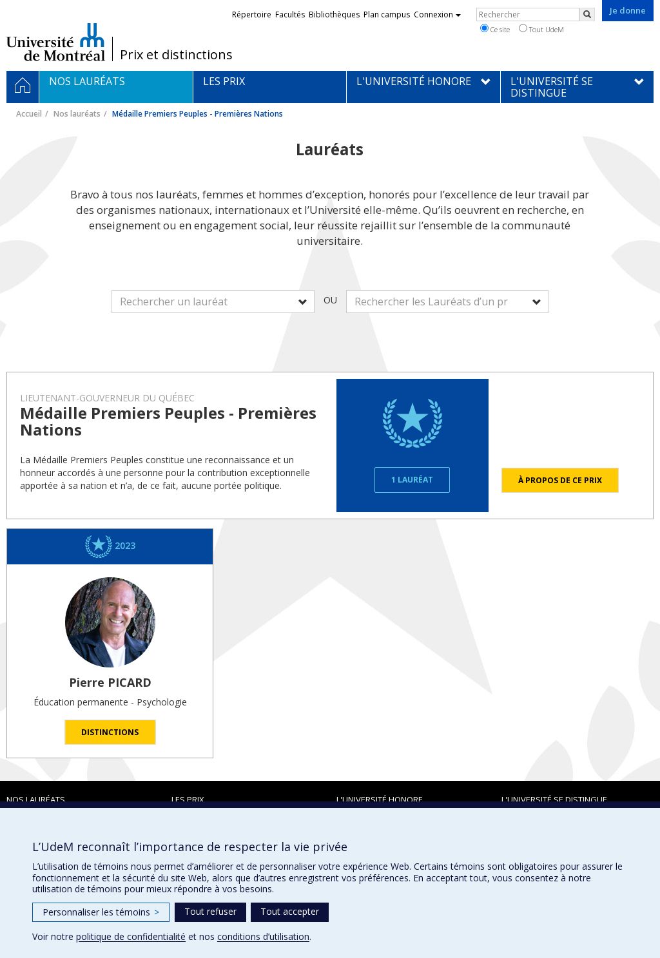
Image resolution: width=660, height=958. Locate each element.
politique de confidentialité (131, 936)
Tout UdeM (541, 29)
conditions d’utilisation (263, 936)
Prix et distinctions (176, 54)
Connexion (437, 14)
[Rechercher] (587, 14)
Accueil (29, 113)
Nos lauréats (77, 113)
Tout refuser (210, 911)
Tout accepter (289, 911)
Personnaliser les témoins (101, 912)
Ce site (495, 29)
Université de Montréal (55, 42)
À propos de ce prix (560, 480)
